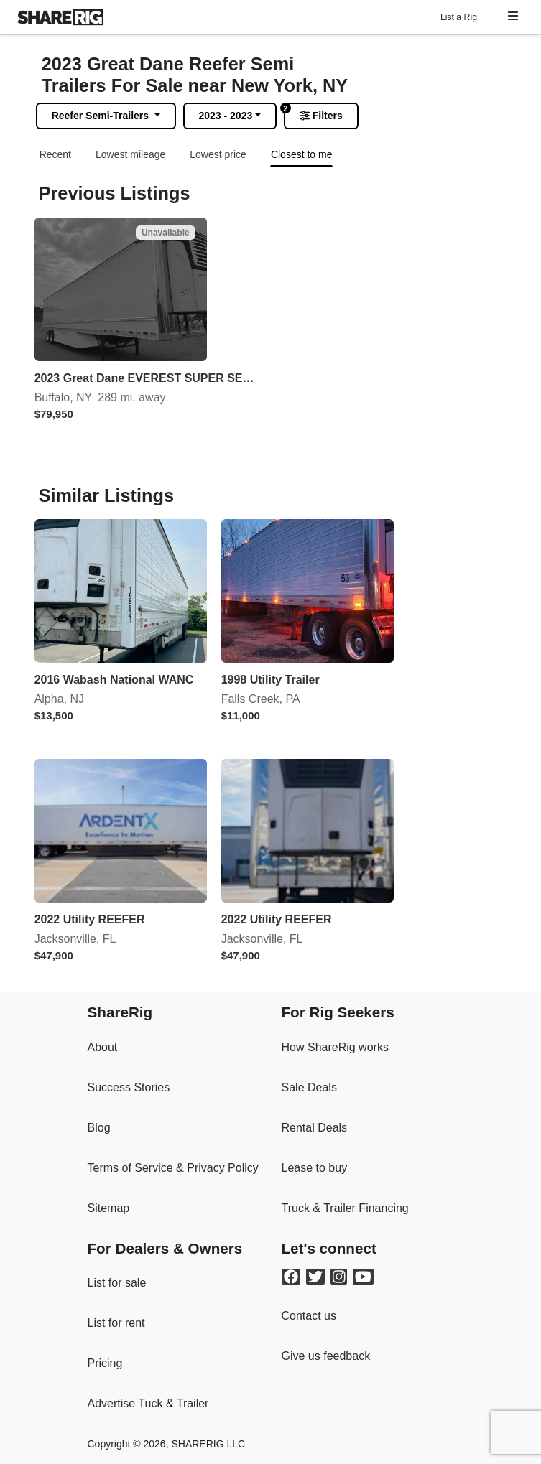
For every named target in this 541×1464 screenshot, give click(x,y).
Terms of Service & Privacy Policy (173, 1168)
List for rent (116, 1323)
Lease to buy (315, 1168)
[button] (513, 16)
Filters (321, 115)
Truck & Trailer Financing (345, 1208)
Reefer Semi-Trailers (102, 115)
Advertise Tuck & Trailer (148, 1403)
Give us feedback (326, 1356)
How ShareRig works (335, 1047)
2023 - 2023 (226, 115)
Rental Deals (315, 1128)
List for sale (117, 1283)
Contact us (309, 1316)
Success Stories (129, 1087)
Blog (99, 1128)
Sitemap (109, 1208)
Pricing (105, 1363)
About (103, 1047)
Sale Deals (309, 1087)
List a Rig (458, 17)
